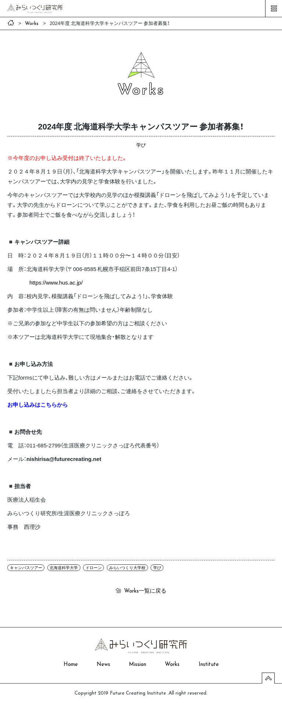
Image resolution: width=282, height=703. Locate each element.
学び (141, 144)
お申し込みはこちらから (37, 404)
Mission (137, 664)
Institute (209, 664)
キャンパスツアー (26, 568)
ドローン (94, 568)
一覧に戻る (145, 590)
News (103, 664)
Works (172, 664)
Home (71, 664)
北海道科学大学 (64, 568)
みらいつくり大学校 (127, 568)
